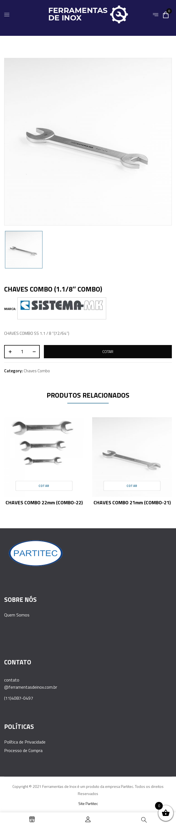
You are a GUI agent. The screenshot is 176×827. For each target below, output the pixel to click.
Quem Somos (17, 615)
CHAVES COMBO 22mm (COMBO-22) (44, 502)
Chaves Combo (37, 371)
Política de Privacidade (25, 742)
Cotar (107, 351)
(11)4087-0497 (18, 698)
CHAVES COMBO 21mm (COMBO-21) (132, 502)
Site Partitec (88, 803)
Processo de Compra (23, 750)
